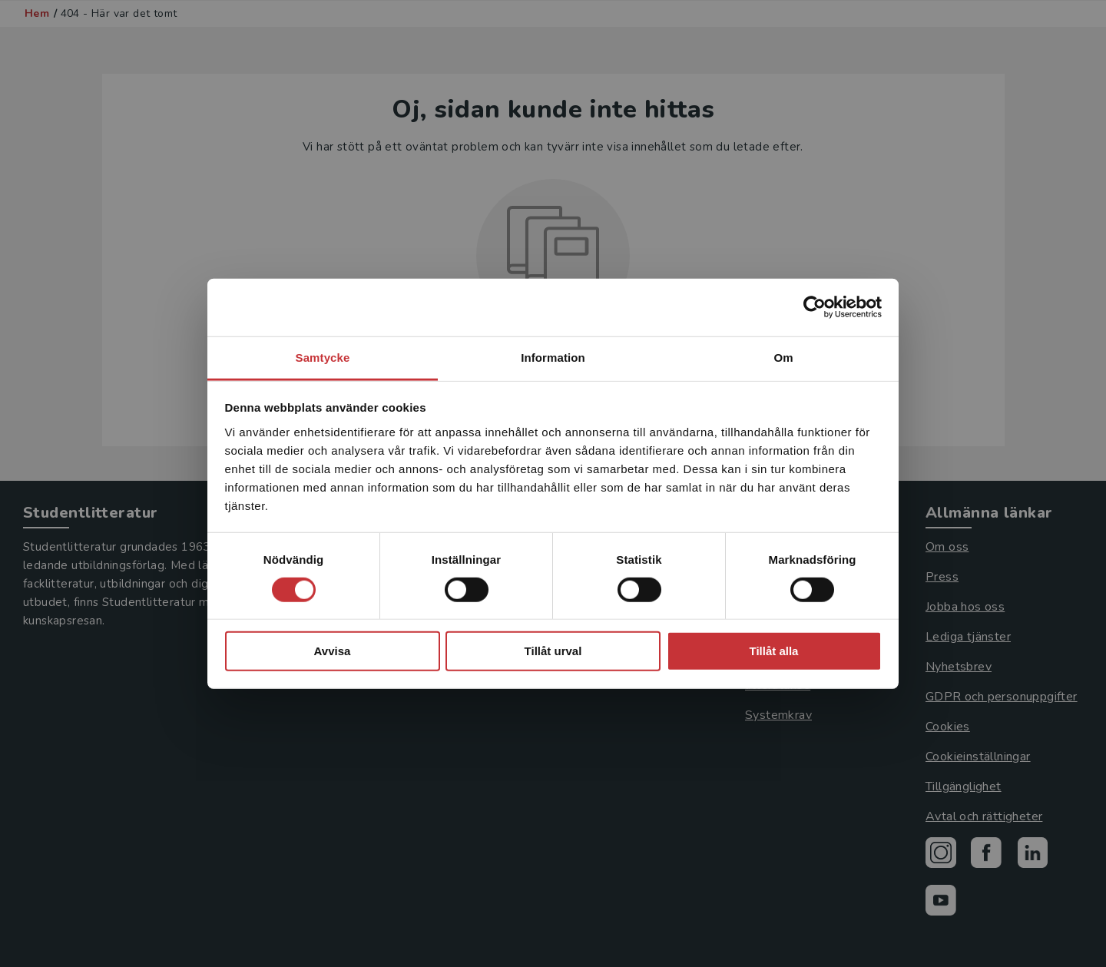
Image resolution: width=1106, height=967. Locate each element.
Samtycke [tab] (323, 356)
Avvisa (332, 650)
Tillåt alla (774, 650)
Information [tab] (553, 356)
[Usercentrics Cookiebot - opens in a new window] (814, 307)
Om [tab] (783, 356)
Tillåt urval (553, 650)
